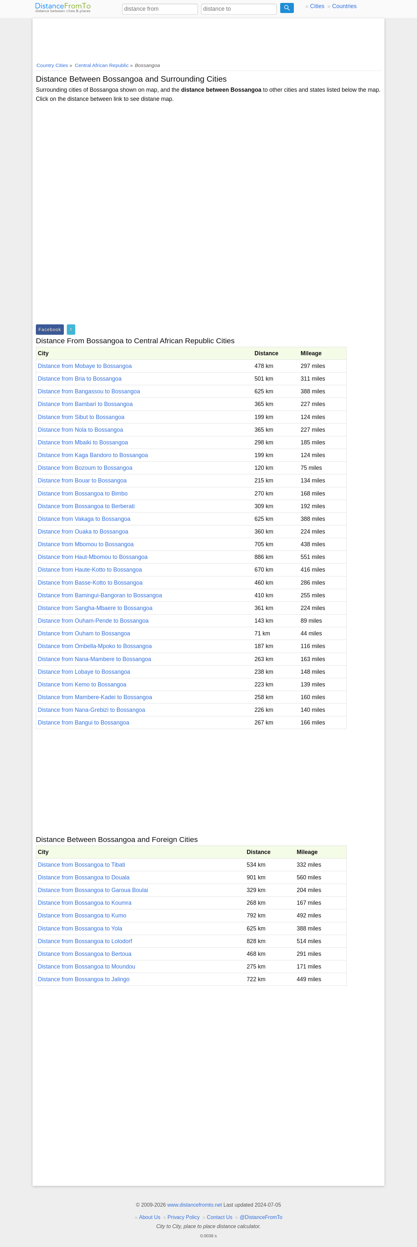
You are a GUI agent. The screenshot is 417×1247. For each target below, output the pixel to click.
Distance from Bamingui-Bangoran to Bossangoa (100, 595)
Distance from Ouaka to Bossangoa (83, 531)
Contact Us (219, 1217)
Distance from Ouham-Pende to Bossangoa (93, 620)
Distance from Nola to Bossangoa (80, 430)
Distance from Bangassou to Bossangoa (89, 391)
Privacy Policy (183, 1217)
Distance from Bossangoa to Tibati (81, 864)
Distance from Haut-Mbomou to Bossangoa (93, 557)
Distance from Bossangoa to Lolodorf (85, 941)
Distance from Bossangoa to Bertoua (85, 954)
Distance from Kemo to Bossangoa (82, 684)
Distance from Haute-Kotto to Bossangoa (90, 569)
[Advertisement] (208, 38)
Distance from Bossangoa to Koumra (85, 903)
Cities (317, 6)
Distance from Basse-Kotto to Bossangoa (90, 582)
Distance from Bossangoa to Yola (80, 928)
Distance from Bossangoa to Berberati (86, 506)
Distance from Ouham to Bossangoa (84, 633)
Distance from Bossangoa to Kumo (82, 915)
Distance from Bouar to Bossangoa (82, 480)
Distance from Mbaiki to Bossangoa (83, 442)
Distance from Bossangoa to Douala (84, 877)
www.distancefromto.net (194, 1205)
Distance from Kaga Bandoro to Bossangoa (93, 455)
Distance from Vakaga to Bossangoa (84, 519)
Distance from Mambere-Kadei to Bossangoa (95, 697)
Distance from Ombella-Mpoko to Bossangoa (95, 646)
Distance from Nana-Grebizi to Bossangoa (91, 710)
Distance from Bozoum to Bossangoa (85, 468)
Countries (344, 6)
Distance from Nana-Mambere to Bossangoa (94, 659)
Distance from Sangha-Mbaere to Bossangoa (95, 608)
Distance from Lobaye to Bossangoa (84, 672)
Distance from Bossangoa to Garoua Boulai (93, 890)
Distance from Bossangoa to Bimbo (83, 493)
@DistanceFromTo (261, 1217)
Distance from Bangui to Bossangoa (83, 722)
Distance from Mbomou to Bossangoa (86, 544)
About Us (149, 1217)
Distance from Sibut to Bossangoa (81, 417)
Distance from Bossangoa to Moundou (86, 966)
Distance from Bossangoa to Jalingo (84, 979)
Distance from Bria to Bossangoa (80, 378)
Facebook (49, 329)
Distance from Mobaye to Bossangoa (85, 366)
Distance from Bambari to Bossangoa (85, 404)
